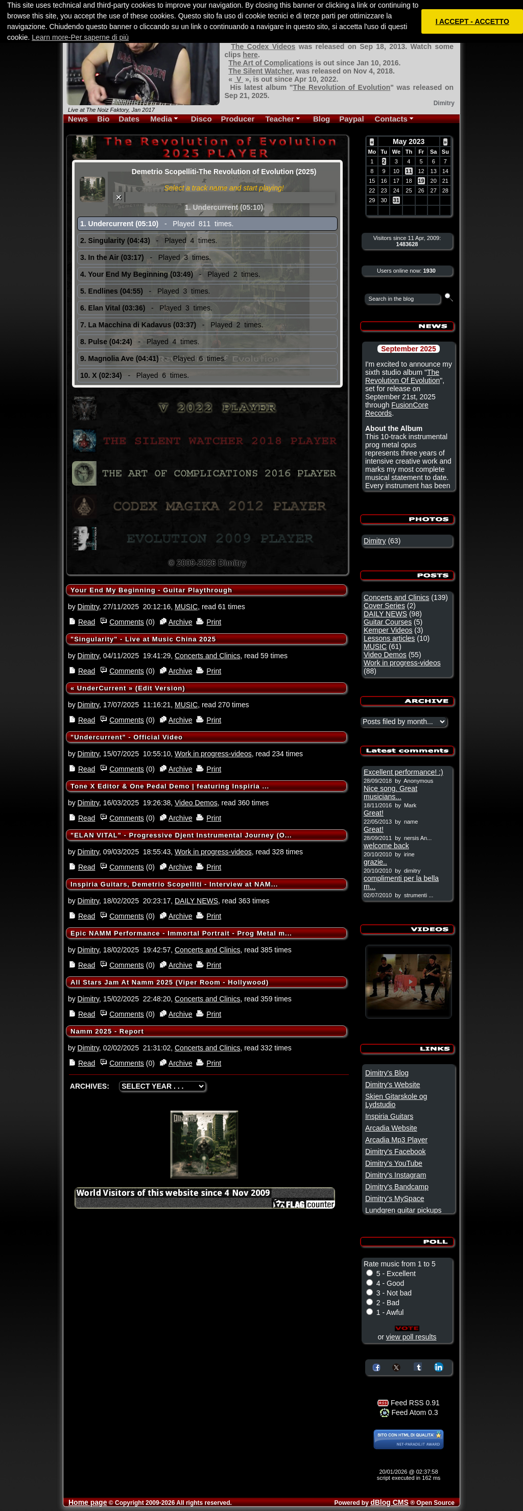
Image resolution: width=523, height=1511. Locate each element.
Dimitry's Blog (387, 1073)
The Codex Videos (263, 46)
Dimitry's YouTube (393, 1163)
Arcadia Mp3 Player (396, 1140)
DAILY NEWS (196, 901)
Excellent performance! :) (403, 772)
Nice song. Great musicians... (390, 792)
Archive (181, 622)
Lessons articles (389, 638)
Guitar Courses (388, 622)
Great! (374, 813)
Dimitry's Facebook (395, 1151)
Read (86, 622)
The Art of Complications (270, 63)
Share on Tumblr (418, 1366)
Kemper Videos (388, 630)
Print (213, 622)
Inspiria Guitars (389, 1116)
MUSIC (186, 607)
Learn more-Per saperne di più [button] (80, 37)
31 (396, 200)
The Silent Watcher (260, 71)
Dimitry (89, 607)
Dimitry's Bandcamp (397, 1187)
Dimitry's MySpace (394, 1198)
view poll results (411, 1337)
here (250, 55)
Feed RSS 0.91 (408, 1403)
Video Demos (196, 803)
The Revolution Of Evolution (402, 376)
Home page (87, 1502)
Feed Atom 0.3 (408, 1412)
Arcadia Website (391, 1128)
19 (421, 181)
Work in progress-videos (213, 754)
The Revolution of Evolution (341, 87)
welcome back (386, 846)
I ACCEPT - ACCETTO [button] (472, 21)
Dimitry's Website (392, 1085)
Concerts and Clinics (207, 656)
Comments (126, 622)
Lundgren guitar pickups (403, 1210)
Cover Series (384, 606)
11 (409, 171)
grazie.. (375, 862)
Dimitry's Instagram (395, 1175)
